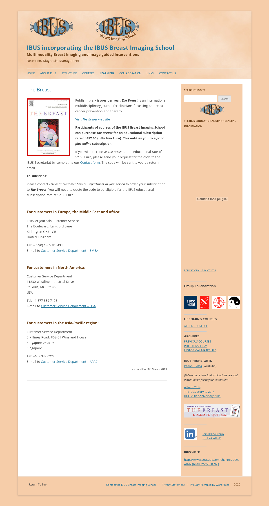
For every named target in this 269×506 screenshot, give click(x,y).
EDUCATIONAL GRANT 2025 (200, 270)
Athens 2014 (192, 387)
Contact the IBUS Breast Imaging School (131, 485)
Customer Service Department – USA (68, 306)
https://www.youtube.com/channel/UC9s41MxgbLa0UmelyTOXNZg (211, 462)
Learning (107, 73)
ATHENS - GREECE (196, 326)
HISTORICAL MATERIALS (200, 350)
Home (31, 73)
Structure (69, 73)
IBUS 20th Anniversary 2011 (202, 396)
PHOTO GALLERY (195, 346)
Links (150, 73)
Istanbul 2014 (193, 366)
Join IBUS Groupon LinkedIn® (213, 436)
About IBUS (48, 73)
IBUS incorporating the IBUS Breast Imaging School (100, 48)
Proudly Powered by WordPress (209, 485)
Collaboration (130, 73)
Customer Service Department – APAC (69, 361)
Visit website (92, 119)
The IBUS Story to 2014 (199, 392)
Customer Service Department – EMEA (69, 250)
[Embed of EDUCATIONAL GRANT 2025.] (212, 198)
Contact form (90, 162)
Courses (88, 73)
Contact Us (167, 73)
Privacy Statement (173, 485)
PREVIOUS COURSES (197, 341)
